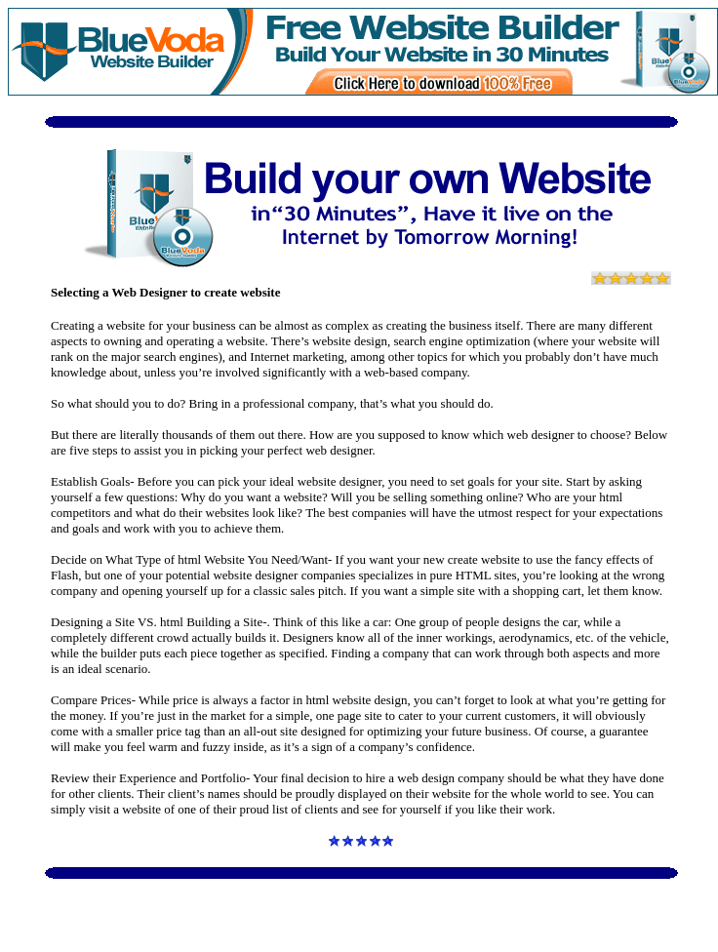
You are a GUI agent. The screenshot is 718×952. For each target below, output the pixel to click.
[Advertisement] (365, 911)
